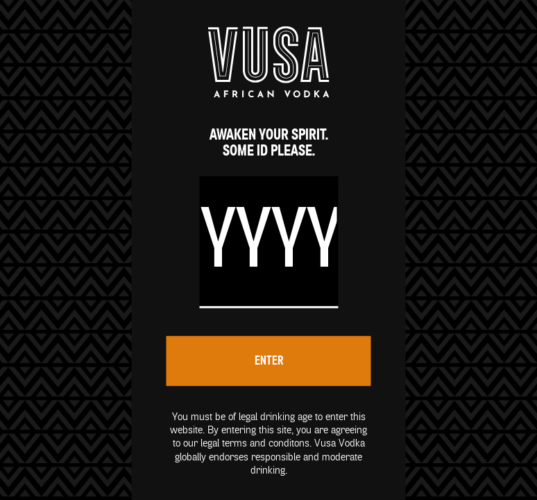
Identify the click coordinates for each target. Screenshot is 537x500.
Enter (269, 361)
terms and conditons (265, 443)
